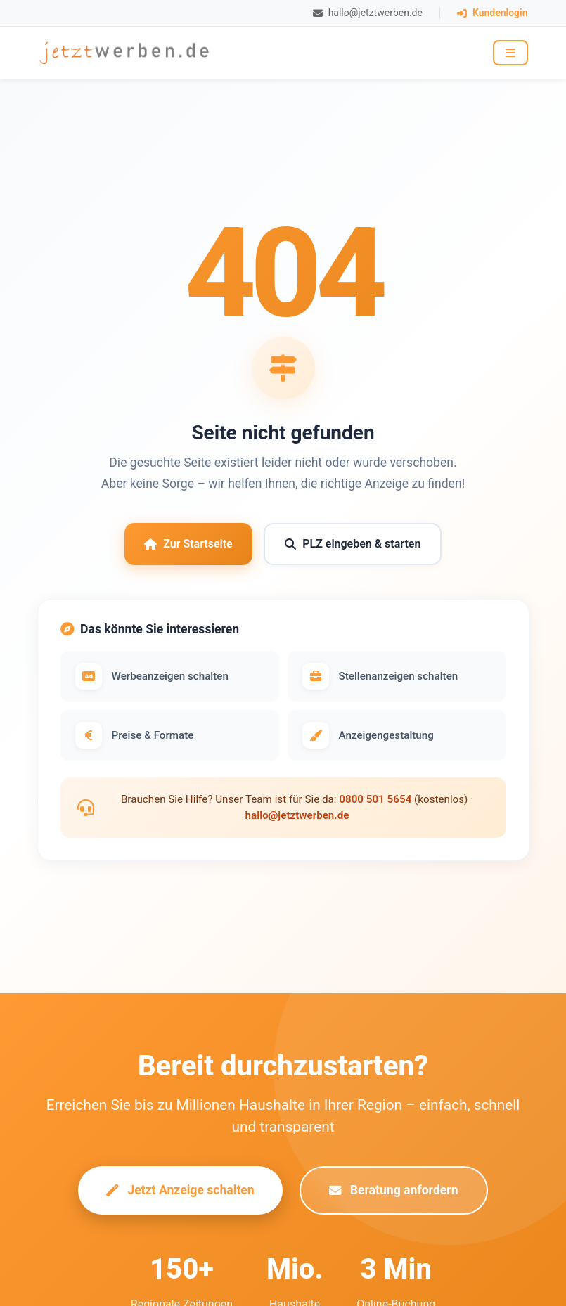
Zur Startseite (188, 543)
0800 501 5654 (375, 799)
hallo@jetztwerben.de (297, 815)
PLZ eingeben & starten (353, 543)
